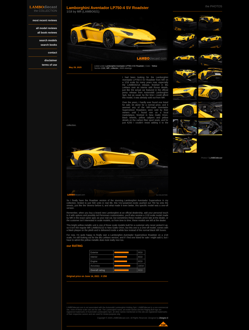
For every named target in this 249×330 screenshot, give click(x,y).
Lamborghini (110, 66)
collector (114, 68)
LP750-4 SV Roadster (134, 66)
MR (108, 68)
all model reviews (46, 28)
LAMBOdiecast (215, 158)
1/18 (103, 68)
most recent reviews (45, 20)
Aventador (120, 66)
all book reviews (47, 32)
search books (49, 44)
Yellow (154, 66)
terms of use (49, 64)
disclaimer (50, 60)
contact (52, 52)
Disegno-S (163, 318)
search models (48, 40)
